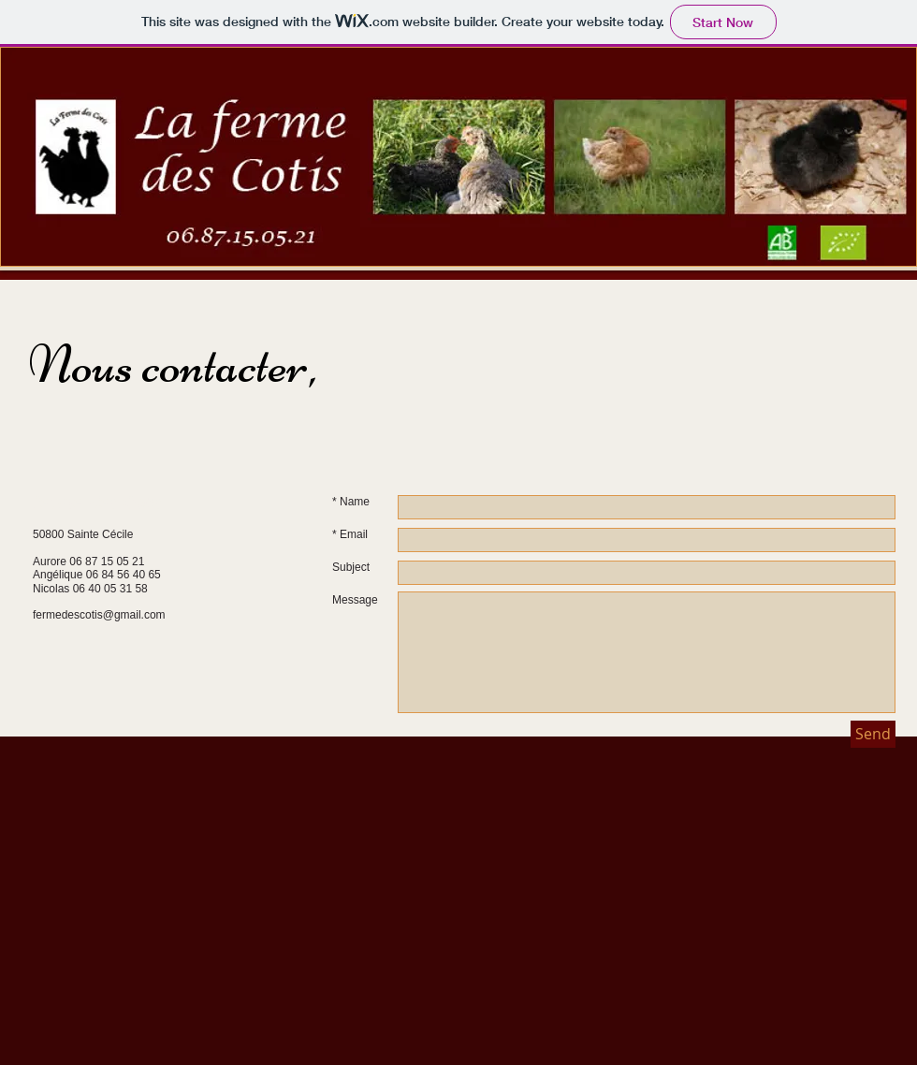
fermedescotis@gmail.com (99, 614)
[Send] (873, 734)
